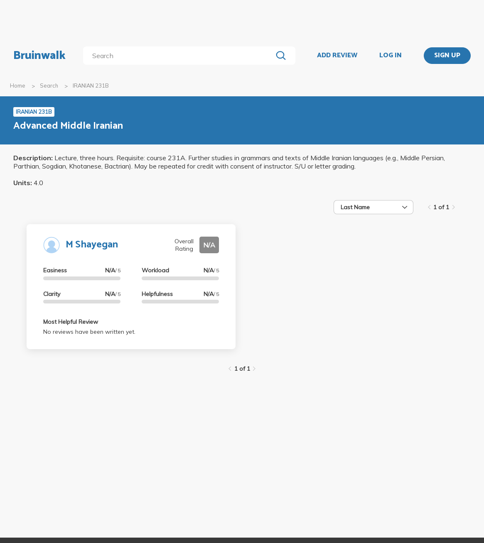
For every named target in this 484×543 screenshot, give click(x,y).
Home (17, 85)
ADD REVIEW (337, 55)
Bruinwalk (39, 55)
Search (49, 85)
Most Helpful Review (70, 321)
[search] (179, 55)
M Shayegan (92, 245)
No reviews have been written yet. (89, 331)
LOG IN (390, 55)
